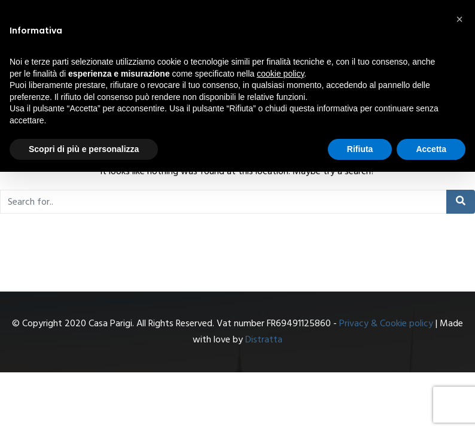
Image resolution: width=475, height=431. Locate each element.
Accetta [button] (431, 149)
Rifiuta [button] (360, 149)
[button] (459, 19)
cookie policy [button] (280, 73)
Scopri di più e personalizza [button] (84, 149)
